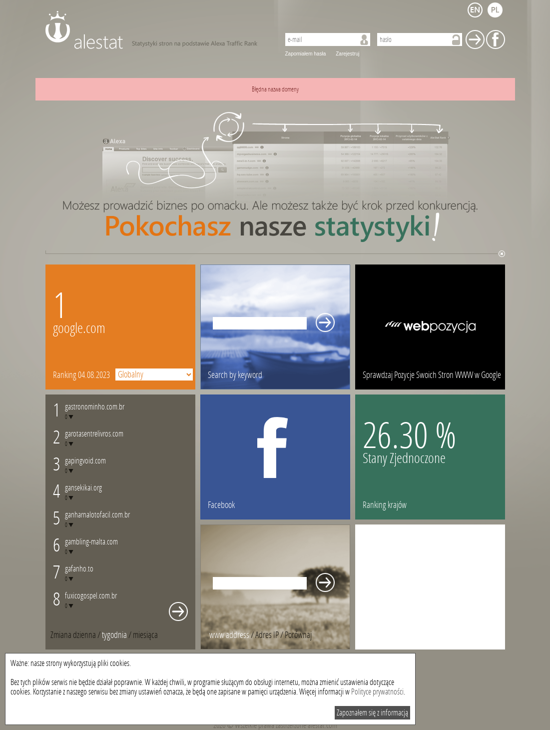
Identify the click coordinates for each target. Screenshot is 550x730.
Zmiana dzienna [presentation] (73, 635)
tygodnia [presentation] (114, 635)
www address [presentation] (229, 635)
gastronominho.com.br (94, 407)
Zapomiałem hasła (305, 53)
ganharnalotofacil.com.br (97, 515)
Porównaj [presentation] (298, 635)
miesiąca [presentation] (145, 635)
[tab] (145, 635)
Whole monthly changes (178, 611)
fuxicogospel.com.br (91, 595)
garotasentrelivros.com (94, 433)
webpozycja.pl (430, 327)
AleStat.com (156, 30)
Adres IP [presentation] (267, 635)
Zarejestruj (347, 53)
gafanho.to (79, 569)
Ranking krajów (385, 505)
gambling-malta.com (91, 541)
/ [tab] (76, 635)
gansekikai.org (83, 487)
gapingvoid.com (85, 461)
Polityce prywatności (377, 691)
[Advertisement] (430, 587)
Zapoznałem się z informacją (372, 713)
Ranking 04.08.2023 (81, 375)
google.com (79, 328)
